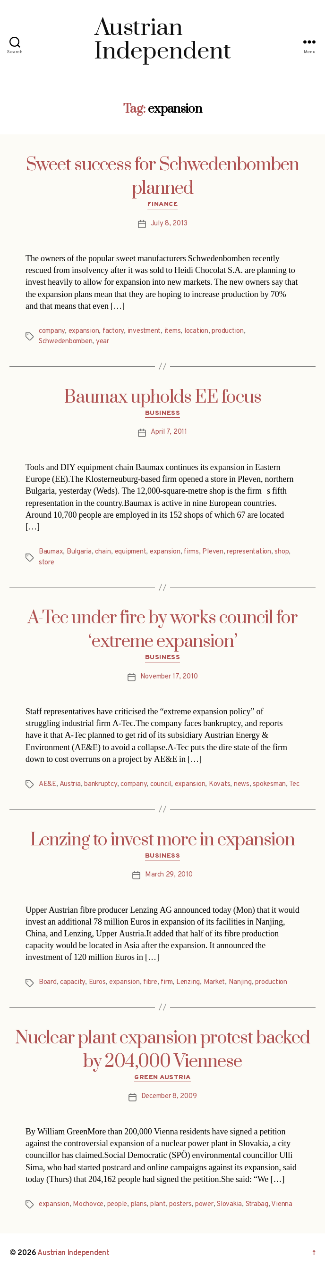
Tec (294, 784)
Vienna (281, 1204)
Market (214, 982)
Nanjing (240, 982)
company (52, 331)
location (196, 331)
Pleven (212, 551)
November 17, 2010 (169, 676)
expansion (83, 331)
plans (139, 1204)
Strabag (257, 1204)
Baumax (51, 551)
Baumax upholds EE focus (162, 397)
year (102, 341)
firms (191, 551)
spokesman (269, 784)
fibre (150, 982)
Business (162, 413)
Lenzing (188, 982)
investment (144, 331)
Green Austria (162, 1078)
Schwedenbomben (65, 341)
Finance (162, 204)
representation (249, 551)
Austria (70, 784)
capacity (72, 982)
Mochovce (88, 1204)
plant (158, 1204)
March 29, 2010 (168, 874)
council (160, 784)
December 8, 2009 (169, 1096)
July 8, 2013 (169, 223)
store (46, 562)
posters (180, 1204)
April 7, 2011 (169, 432)
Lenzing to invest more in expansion (162, 840)
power (204, 1204)
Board (48, 982)
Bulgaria (79, 551)
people (117, 1204)
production (227, 331)
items (172, 331)
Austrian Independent (73, 1253)
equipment (130, 551)
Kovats (219, 784)
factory (113, 331)
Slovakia (229, 1204)
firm (166, 982)
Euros (97, 982)
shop (281, 551)
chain (103, 551)
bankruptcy (100, 784)
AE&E (47, 784)
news (241, 784)
